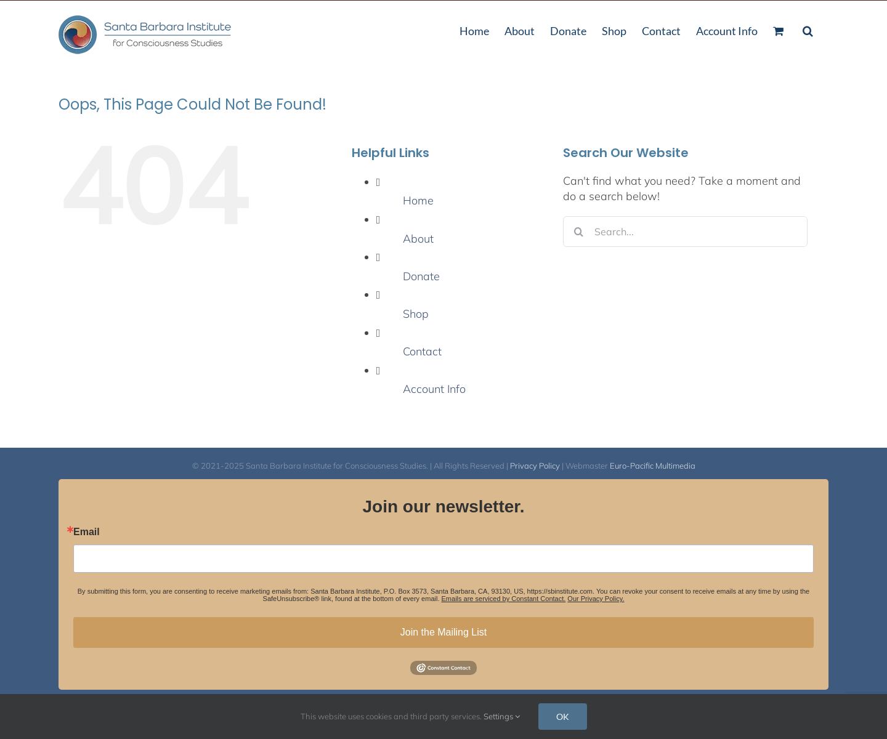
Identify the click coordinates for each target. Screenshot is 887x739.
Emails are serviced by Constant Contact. (504, 598)
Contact (422, 351)
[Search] (578, 231)
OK (562, 716)
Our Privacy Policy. (595, 598)
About (418, 239)
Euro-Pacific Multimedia (652, 465)
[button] (808, 30)
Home (418, 200)
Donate (421, 276)
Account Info (434, 389)
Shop (416, 314)
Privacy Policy (535, 465)
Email (86, 532)
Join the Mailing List (443, 632)
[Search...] (685, 231)
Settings (502, 716)
